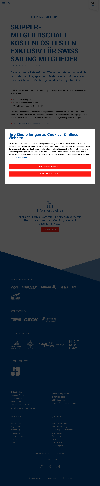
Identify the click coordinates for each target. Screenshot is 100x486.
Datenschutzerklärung (18, 157)
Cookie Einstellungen (50, 174)
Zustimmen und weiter (50, 166)
